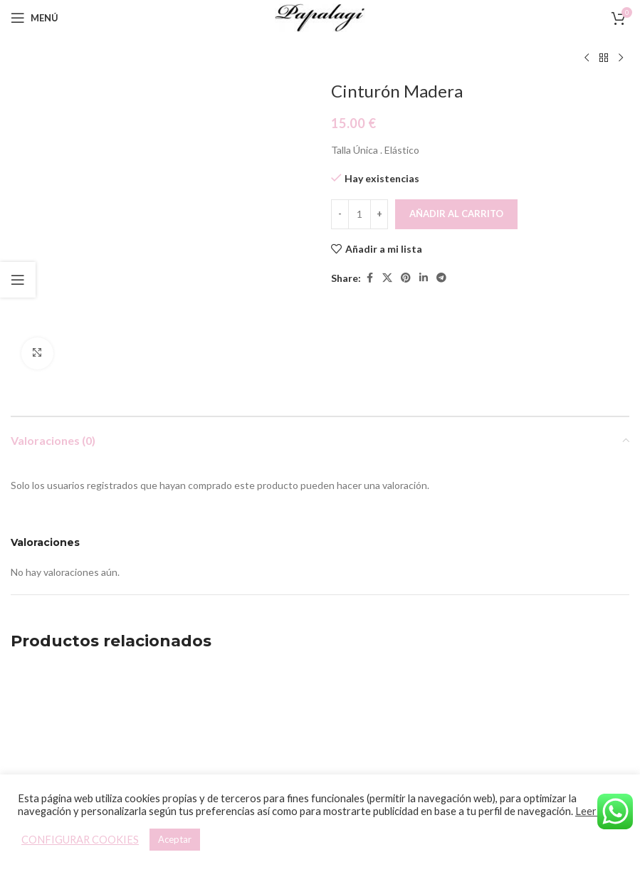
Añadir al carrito (456, 213)
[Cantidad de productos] (359, 214)
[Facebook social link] (369, 278)
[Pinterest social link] (406, 278)
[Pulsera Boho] (82, 647)
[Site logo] (320, 17)
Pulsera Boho (82, 732)
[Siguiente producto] (620, 58)
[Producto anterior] (586, 58)
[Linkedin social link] (423, 278)
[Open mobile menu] (34, 18)
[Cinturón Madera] (399, 647)
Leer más (596, 811)
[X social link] (387, 278)
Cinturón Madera (399, 732)
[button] (70, 699)
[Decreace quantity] (340, 214)
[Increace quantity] (379, 214)
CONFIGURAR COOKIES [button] (80, 840)
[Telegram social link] (441, 278)
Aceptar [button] (175, 839)
